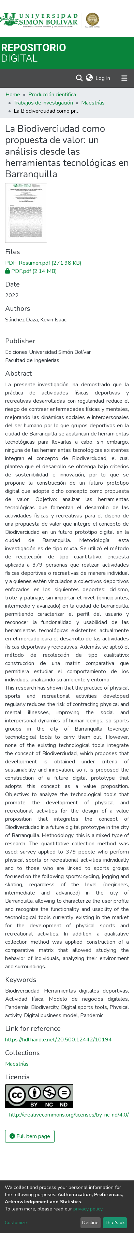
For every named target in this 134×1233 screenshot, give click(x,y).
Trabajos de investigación (43, 103)
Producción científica (52, 94)
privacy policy (87, 1209)
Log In (103, 78)
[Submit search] (79, 78)
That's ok (115, 1222)
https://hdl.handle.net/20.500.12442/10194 (58, 1039)
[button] (89, 78)
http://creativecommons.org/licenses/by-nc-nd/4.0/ (69, 1115)
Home (12, 94)
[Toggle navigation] (124, 78)
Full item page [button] (30, 1136)
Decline (90, 1222)
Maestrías (93, 103)
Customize (16, 1222)
